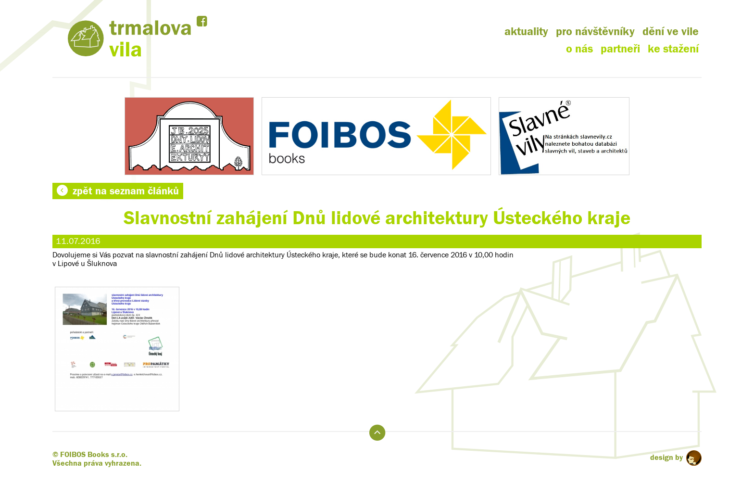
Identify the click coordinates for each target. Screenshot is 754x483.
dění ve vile (670, 31)
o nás (579, 48)
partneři (620, 48)
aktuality (526, 31)
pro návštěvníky (595, 31)
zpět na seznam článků (118, 191)
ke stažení (673, 48)
